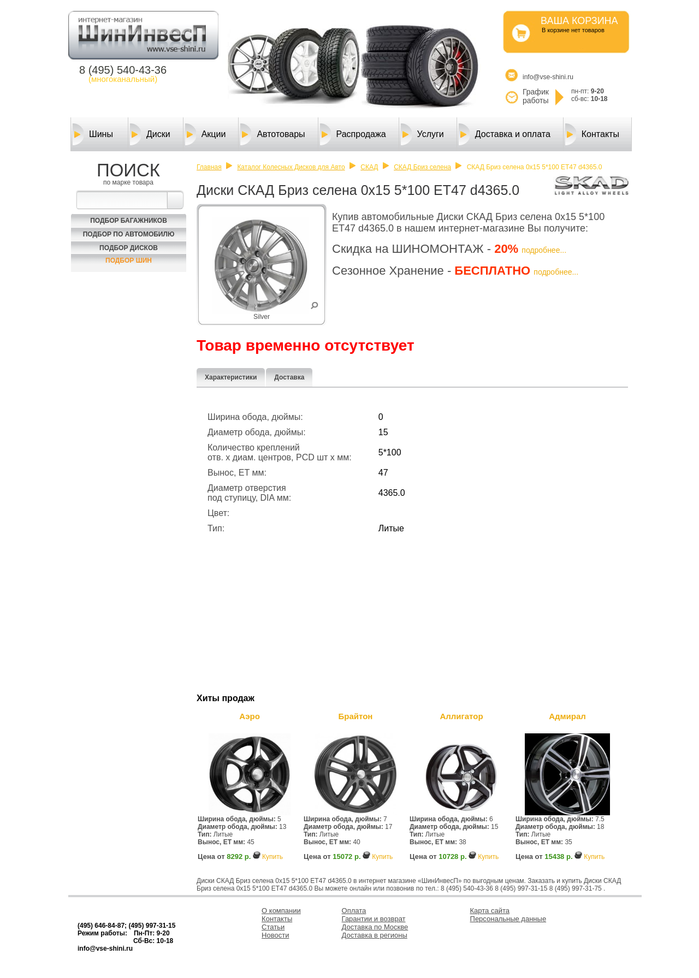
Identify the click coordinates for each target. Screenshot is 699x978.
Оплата (354, 910)
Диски (150, 134)
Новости (275, 935)
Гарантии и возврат (374, 919)
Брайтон (356, 716)
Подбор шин (128, 260)
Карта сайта (490, 910)
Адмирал (567, 716)
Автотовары (272, 134)
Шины (93, 134)
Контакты (592, 134)
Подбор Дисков (128, 248)
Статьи (273, 927)
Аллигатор (461, 716)
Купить (272, 857)
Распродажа (353, 134)
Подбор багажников (128, 220)
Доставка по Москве (375, 927)
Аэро (249, 716)
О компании (281, 910)
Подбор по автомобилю (129, 234)
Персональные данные (508, 919)
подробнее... (544, 250)
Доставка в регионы (374, 935)
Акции (205, 134)
